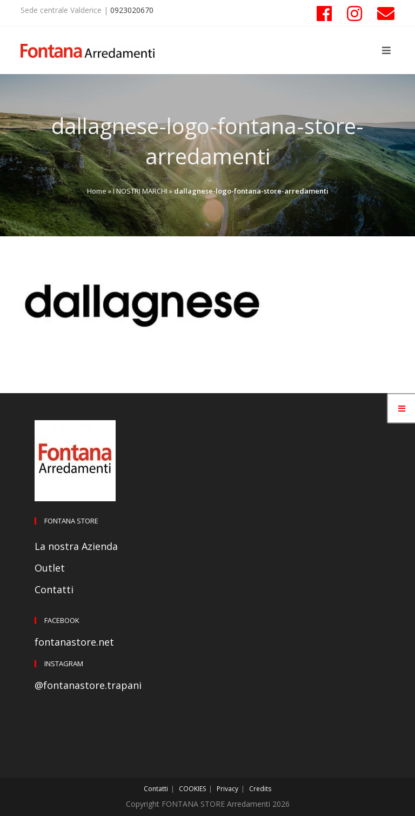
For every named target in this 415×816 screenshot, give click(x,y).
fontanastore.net (74, 641)
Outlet (50, 567)
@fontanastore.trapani (88, 685)
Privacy (227, 788)
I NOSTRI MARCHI (140, 191)
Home (96, 191)
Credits (260, 788)
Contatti (54, 589)
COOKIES (192, 788)
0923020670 (131, 10)
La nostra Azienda (76, 546)
